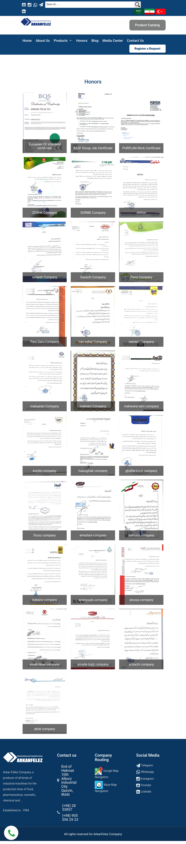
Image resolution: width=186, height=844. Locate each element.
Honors (81, 41)
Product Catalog (147, 25)
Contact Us (135, 41)
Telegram (147, 765)
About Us (43, 41)
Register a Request (147, 48)
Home (27, 41)
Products (63, 41)
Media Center (112, 41)
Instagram (147, 778)
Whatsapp (147, 771)
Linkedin (146, 791)
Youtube (146, 785)
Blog (94, 41)
